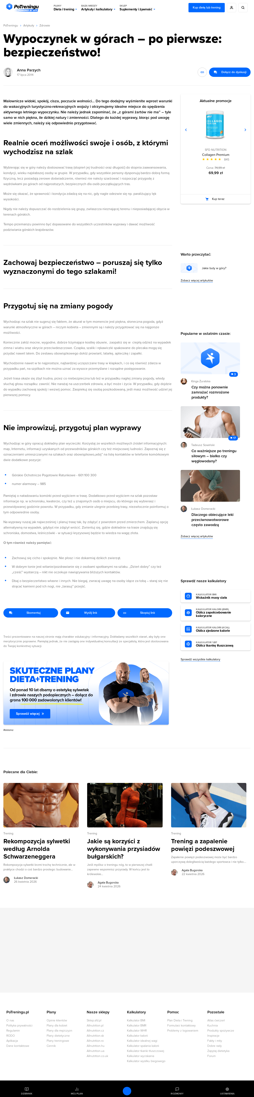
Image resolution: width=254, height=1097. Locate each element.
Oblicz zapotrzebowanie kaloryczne (219, 613)
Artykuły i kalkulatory (96, 7)
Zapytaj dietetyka (218, 1051)
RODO (10, 1035)
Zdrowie (44, 25)
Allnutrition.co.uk (97, 1056)
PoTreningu (10, 25)
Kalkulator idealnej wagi (142, 1041)
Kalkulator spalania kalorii (143, 1046)
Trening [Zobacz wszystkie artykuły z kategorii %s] (8, 833)
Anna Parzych (28, 70)
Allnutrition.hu (96, 1046)
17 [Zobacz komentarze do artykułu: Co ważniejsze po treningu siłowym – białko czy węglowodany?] (234, 438)
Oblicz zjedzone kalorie (219, 629)
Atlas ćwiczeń (216, 1020)
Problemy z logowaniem (182, 1030)
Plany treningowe (58, 1041)
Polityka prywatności (19, 1025)
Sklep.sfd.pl (94, 1020)
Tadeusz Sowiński (203, 445)
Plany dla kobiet (57, 1025)
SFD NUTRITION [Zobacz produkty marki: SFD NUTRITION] (215, 150)
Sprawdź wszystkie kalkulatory (200, 659)
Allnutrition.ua (95, 1051)
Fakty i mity (214, 1041)
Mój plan (77, 1093)
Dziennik (26, 1093)
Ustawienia (227, 1093)
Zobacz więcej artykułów (197, 280)
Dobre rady (214, 1046)
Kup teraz (218, 199)
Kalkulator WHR (137, 1030)
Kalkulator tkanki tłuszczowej (145, 1051)
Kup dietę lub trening (207, 7)
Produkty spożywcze (220, 1030)
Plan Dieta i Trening (180, 1020)
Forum (211, 1056)
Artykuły (28, 25)
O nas (10, 1020)
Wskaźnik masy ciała (219, 596)
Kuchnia (212, 1025)
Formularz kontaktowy (181, 1025)
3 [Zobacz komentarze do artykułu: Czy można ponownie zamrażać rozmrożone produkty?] (235, 374)
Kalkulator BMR (136, 1025)
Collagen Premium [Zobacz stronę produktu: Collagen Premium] (215, 155)
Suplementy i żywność (136, 7)
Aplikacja (12, 1041)
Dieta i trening (64, 7)
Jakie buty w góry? (214, 268)
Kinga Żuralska (200, 381)
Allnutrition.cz (95, 1030)
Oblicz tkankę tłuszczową (219, 644)
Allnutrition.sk (95, 1035)
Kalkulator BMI (136, 1020)
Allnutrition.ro (95, 1041)
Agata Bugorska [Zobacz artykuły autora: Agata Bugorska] (108, 882)
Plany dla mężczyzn (59, 1030)
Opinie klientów (57, 1020)
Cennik (51, 1046)
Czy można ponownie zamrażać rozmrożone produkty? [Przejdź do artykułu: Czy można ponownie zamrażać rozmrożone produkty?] (210, 392)
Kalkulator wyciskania (140, 1056)
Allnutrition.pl (95, 1025)
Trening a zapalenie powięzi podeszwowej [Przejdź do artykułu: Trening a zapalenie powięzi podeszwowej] (202, 845)
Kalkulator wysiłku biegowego (146, 1061)
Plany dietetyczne (58, 1035)
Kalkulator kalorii (137, 1035)
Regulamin (13, 1030)
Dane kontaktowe (17, 1046)
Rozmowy (177, 1093)
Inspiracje (213, 1035)
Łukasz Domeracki (203, 509)
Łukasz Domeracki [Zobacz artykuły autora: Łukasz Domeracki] (26, 878)
